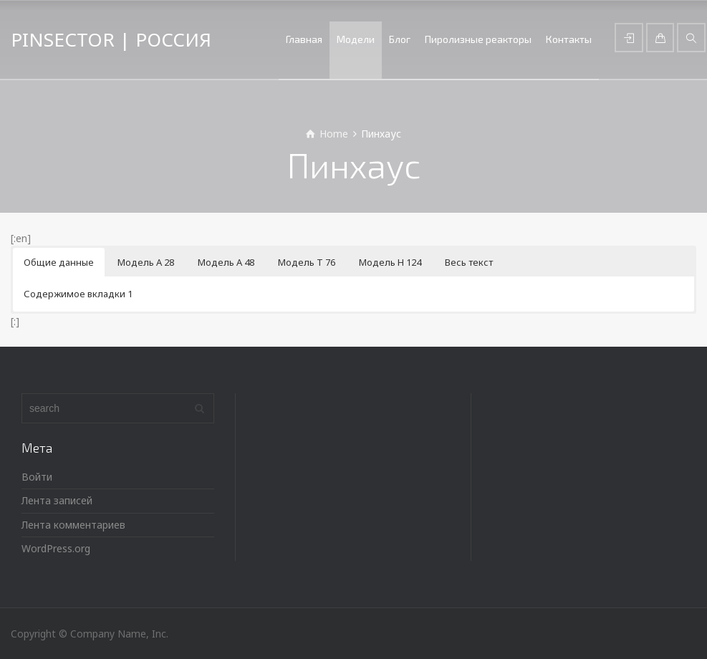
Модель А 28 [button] (145, 262)
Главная (304, 39)
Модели (356, 39)
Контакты (569, 39)
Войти (36, 477)
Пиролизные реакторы (478, 39)
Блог (399, 39)
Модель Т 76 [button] (306, 262)
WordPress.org (55, 548)
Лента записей (56, 500)
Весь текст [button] (469, 262)
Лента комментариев (73, 524)
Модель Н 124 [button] (390, 262)
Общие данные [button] (59, 262)
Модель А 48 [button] (226, 262)
